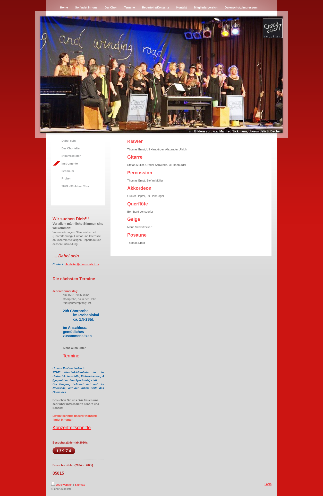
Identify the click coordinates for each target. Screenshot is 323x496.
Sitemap (80, 484)
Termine (71, 355)
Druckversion (61, 484)
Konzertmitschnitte (72, 427)
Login (268, 483)
